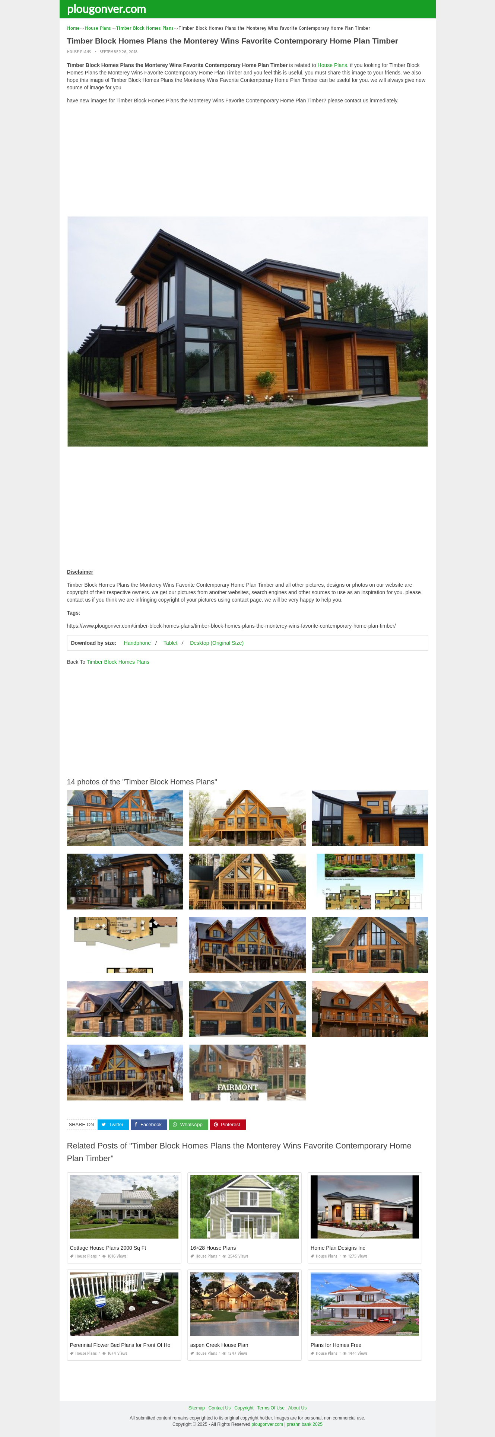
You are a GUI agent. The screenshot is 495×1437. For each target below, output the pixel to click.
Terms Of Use (271, 1408)
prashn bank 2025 (305, 1424)
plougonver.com (106, 8)
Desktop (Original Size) (217, 643)
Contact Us (220, 1408)
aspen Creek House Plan (219, 1345)
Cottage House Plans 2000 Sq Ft (108, 1248)
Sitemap (196, 1408)
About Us (297, 1408)
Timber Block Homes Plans (118, 662)
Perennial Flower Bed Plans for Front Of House (124, 1345)
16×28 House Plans (213, 1248)
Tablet (170, 643)
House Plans (79, 52)
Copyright (243, 1408)
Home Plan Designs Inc (338, 1248)
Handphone (137, 643)
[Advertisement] (247, 162)
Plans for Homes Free (336, 1345)
